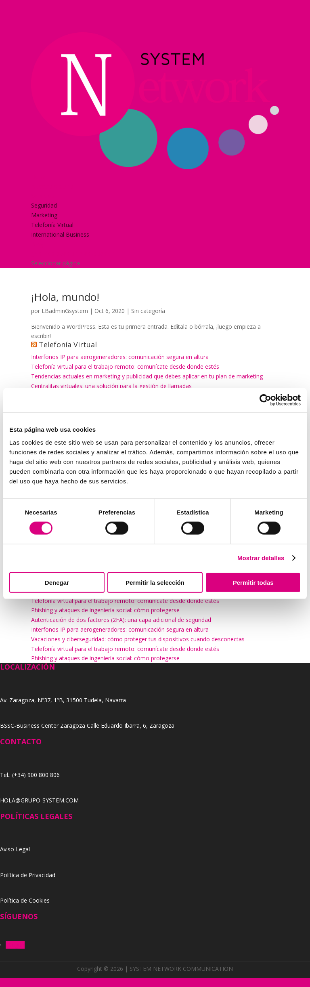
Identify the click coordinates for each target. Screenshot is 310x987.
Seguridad (44, 205)
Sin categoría (148, 311)
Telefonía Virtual (52, 225)
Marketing (44, 215)
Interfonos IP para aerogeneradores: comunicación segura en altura (120, 357)
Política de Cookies (25, 900)
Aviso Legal (15, 849)
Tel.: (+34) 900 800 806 (30, 775)
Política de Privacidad (27, 875)
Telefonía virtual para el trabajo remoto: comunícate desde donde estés (125, 366)
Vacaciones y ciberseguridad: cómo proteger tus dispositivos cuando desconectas (138, 639)
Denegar (57, 582)
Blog (37, 244)
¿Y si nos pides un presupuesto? (72, 253)
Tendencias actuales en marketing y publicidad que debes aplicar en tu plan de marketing (147, 376)
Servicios (42, 196)
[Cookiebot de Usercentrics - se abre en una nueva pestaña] (265, 400)
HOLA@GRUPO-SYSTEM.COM (39, 800)
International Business (60, 234)
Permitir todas (253, 582)
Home (39, 177)
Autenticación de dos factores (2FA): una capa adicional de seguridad (121, 620)
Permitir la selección (155, 582)
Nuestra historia (52, 186)
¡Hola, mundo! (65, 297)
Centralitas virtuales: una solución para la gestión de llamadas (111, 386)
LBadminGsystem (65, 311)
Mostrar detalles (261, 557)
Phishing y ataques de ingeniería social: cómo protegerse (105, 610)
